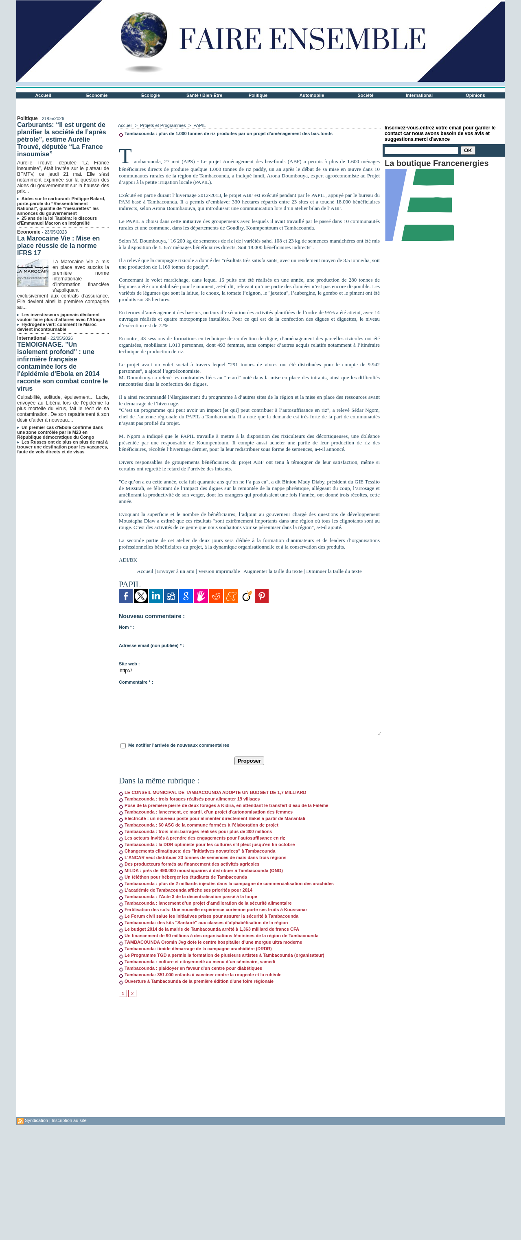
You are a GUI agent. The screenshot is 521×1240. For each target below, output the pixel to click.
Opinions (475, 95)
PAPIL (199, 125)
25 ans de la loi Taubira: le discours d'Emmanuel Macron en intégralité (57, 220)
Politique (258, 95)
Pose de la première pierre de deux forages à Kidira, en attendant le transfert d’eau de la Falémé (223, 805)
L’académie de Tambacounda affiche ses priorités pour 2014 (185, 890)
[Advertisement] (249, 1060)
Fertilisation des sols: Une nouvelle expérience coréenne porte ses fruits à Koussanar (213, 909)
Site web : (129, 663)
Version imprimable (219, 571)
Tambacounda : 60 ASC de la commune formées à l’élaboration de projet (198, 824)
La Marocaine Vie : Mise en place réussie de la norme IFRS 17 (58, 245)
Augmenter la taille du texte (272, 571)
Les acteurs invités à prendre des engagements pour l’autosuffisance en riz (202, 837)
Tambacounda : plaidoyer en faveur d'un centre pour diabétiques (190, 968)
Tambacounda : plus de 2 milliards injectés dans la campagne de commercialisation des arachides (226, 883)
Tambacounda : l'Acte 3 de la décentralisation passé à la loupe (188, 896)
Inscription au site (69, 1120)
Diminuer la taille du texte (333, 571)
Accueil (43, 95)
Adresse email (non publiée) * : (151, 645)
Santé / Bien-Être (204, 95)
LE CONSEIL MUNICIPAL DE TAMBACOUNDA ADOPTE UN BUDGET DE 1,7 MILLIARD (212, 792)
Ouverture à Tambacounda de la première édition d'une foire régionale (196, 981)
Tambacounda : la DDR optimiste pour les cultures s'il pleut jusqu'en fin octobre (207, 844)
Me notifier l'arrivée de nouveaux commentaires (178, 745)
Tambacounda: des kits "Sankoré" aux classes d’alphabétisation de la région (203, 922)
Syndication (36, 1120)
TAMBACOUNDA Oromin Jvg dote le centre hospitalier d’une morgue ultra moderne (210, 942)
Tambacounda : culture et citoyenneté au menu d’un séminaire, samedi (197, 961)
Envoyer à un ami (176, 571)
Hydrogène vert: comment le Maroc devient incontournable (56, 327)
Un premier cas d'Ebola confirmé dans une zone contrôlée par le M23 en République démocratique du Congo (60, 432)
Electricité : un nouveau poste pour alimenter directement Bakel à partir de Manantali (212, 818)
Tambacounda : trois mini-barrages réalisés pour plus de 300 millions (195, 831)
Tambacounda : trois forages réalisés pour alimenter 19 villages (189, 798)
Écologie (150, 95)
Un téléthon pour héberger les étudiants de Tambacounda (183, 877)
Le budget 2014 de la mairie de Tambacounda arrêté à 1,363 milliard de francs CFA (209, 929)
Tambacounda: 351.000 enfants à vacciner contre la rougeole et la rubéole (200, 974)
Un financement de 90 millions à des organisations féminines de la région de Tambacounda (219, 935)
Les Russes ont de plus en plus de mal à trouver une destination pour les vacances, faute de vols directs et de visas (62, 447)
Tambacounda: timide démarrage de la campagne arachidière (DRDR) (195, 948)
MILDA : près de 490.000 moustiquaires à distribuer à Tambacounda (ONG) (201, 870)
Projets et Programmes (163, 125)
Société (365, 95)
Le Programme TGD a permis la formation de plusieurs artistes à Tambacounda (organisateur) (221, 955)
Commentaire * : (136, 682)
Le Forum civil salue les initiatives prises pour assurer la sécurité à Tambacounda (208, 916)
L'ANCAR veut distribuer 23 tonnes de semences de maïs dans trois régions (203, 857)
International (419, 95)
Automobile (312, 95)
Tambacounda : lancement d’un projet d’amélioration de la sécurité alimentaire (205, 903)
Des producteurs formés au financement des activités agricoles (189, 864)
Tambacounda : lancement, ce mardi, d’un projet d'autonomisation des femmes (206, 811)
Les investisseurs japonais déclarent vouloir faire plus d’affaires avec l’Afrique (61, 317)
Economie (97, 95)
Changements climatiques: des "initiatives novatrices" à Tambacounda (197, 851)
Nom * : (127, 627)
